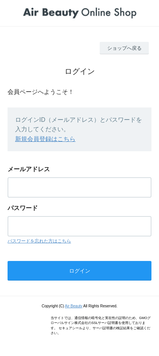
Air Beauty (73, 306)
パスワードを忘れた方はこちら (39, 241)
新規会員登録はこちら (45, 139)
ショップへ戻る (124, 48)
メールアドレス (29, 169)
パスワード (23, 208)
